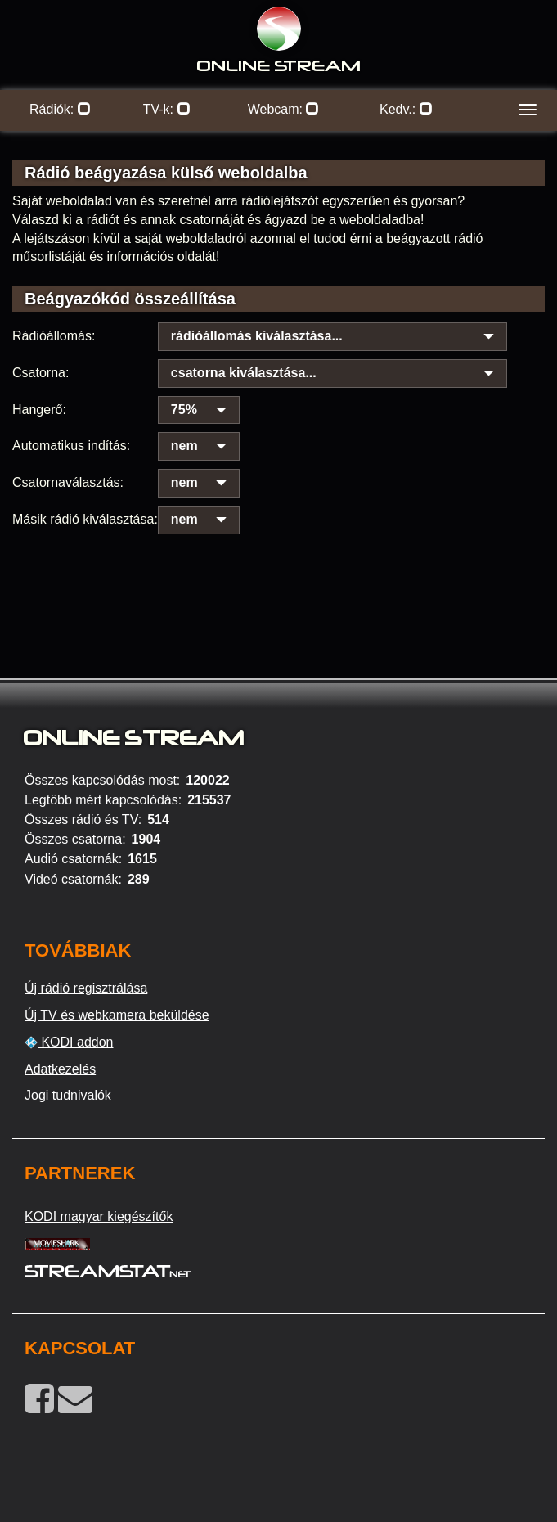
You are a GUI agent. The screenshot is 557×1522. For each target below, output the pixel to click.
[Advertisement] (278, 565)
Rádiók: (60, 109)
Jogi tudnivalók (68, 1095)
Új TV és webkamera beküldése (117, 1015)
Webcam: (284, 109)
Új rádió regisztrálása (86, 988)
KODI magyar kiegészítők (99, 1216)
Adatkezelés (60, 1069)
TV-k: (167, 109)
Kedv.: (406, 109)
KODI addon (69, 1042)
